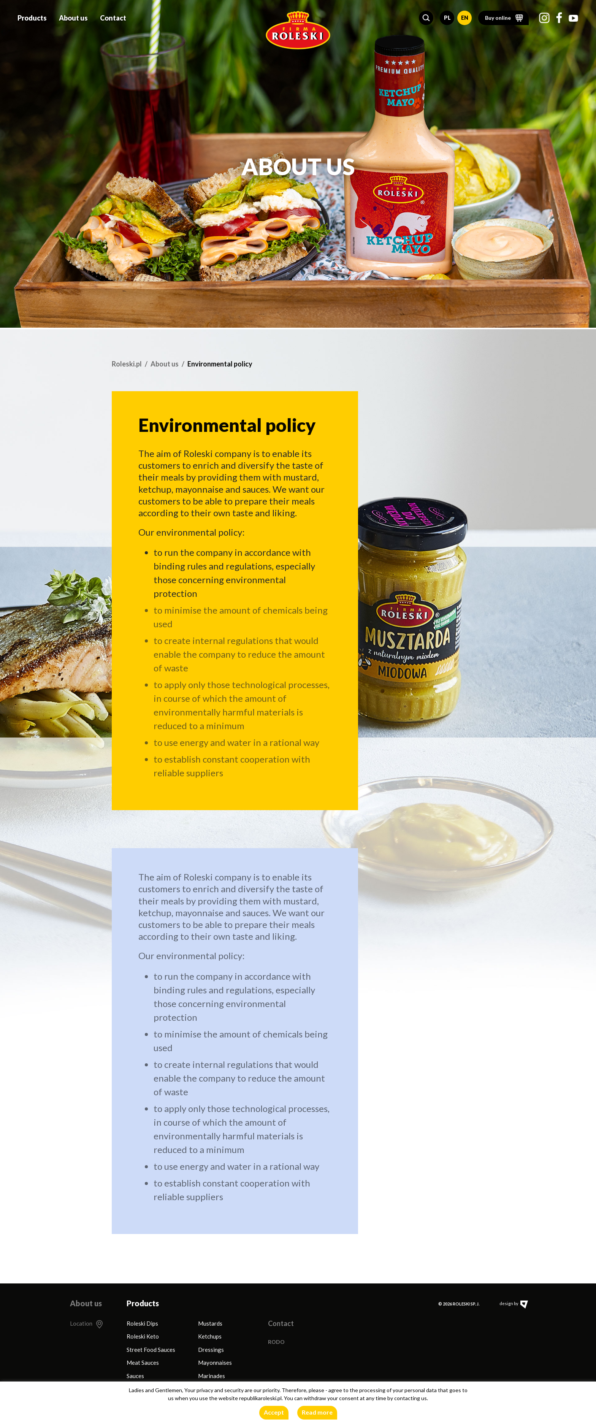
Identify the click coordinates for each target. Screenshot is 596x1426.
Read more (317, 1412)
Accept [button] (274, 1412)
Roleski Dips (142, 1323)
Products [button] (32, 17)
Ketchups (210, 1336)
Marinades (211, 1375)
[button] (426, 17)
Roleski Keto (143, 1336)
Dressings (211, 1349)
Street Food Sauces (151, 1349)
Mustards (210, 1323)
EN (464, 16)
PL (447, 16)
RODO (276, 1342)
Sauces (135, 1375)
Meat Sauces (143, 1362)
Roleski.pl (127, 364)
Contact (113, 17)
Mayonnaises (215, 1362)
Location (81, 1323)
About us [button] (73, 17)
